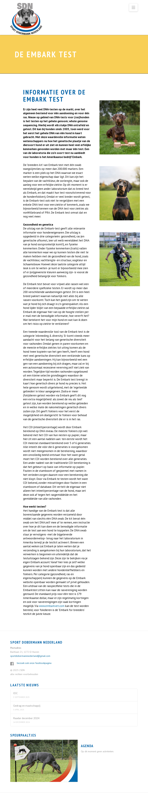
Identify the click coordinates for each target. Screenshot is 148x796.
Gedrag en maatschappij (26, 705)
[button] (133, 7)
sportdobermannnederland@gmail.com (30, 655)
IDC (15, 693)
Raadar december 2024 (26, 718)
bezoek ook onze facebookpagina (34, 663)
